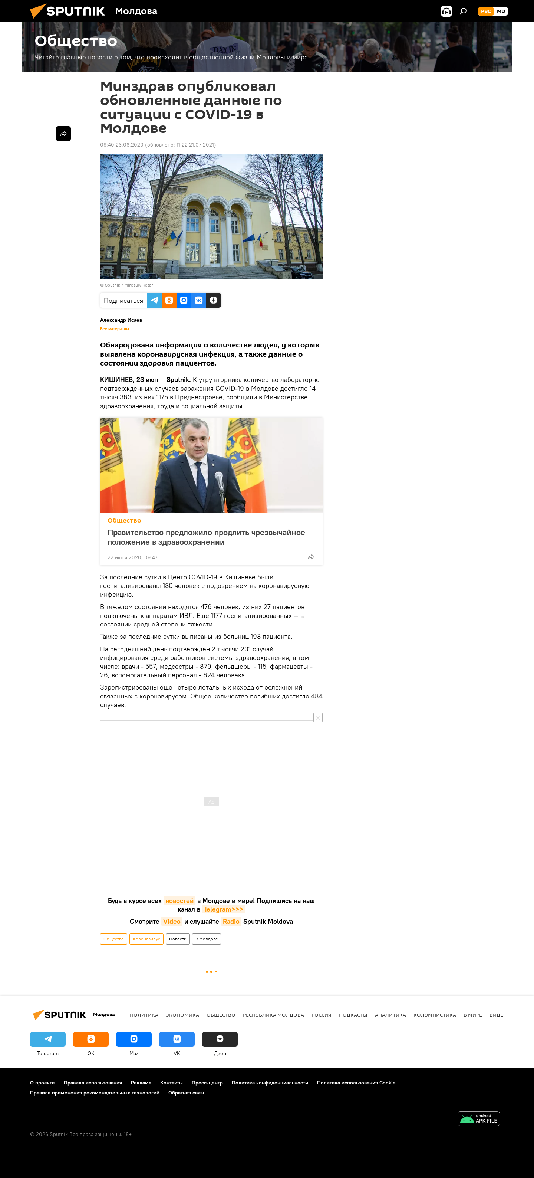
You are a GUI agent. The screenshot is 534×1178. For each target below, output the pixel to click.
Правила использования (93, 1082)
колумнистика (434, 1014)
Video (172, 921)
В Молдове (206, 939)
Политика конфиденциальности (270, 1082)
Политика (144, 1014)
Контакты (171, 1082)
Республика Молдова (273, 1014)
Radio (231, 921)
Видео (498, 1014)
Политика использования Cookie (356, 1082)
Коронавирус (146, 939)
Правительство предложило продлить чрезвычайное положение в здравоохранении (206, 537)
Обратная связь (186, 1092)
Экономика (182, 1014)
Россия (322, 1014)
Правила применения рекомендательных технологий (94, 1092)
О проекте (42, 1082)
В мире (473, 1014)
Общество (124, 520)
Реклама (141, 1082)
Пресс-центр (207, 1082)
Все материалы (114, 328)
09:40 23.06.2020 (122, 144)
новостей (179, 900)
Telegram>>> (224, 909)
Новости (178, 939)
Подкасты (353, 1014)
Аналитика (390, 1014)
